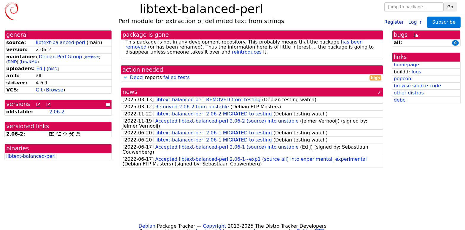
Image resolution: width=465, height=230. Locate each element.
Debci (137, 77)
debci (400, 100)
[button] (125, 77)
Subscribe (444, 22)
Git (39, 90)
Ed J (40, 68)
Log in (415, 22)
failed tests (176, 77)
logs (416, 72)
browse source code (417, 86)
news (129, 92)
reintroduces (247, 52)
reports (251, 77)
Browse (54, 90)
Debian (146, 226)
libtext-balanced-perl (60, 42)
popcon (402, 78)
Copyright (214, 226)
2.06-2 (57, 112)
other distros (409, 93)
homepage (406, 64)
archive (92, 57)
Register (394, 22)
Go (450, 6)
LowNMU (29, 61)
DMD (12, 61)
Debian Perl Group (60, 56)
